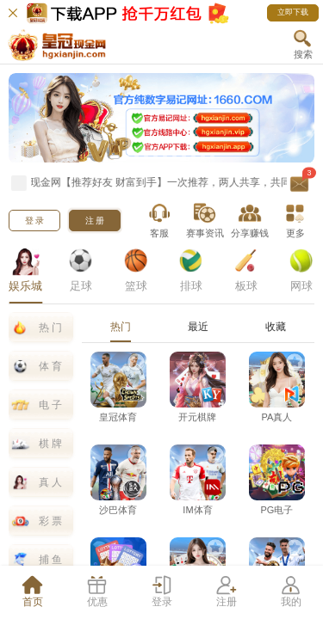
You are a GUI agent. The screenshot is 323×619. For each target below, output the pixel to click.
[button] (302, 45)
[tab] (32, 592)
